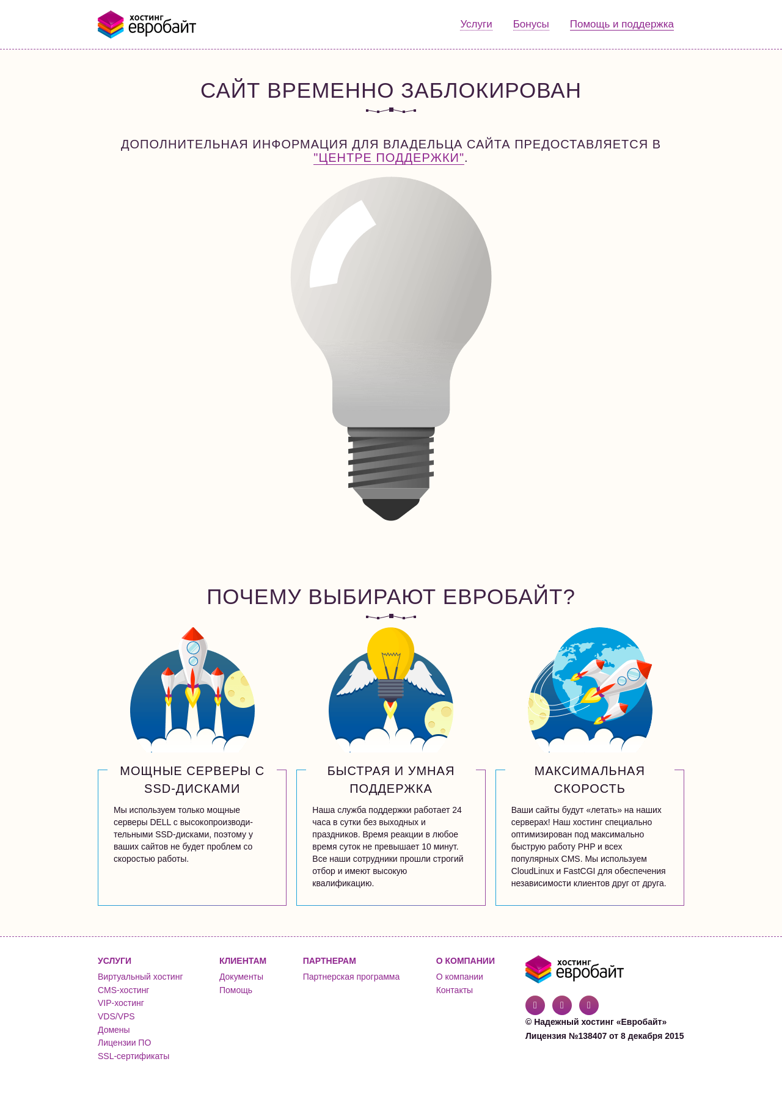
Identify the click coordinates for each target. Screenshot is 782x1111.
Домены (114, 1030)
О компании (459, 977)
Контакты (454, 990)
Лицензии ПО (124, 1042)
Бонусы (531, 24)
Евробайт (147, 24)
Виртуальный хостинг (140, 977)
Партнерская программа (351, 977)
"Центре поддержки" (388, 157)
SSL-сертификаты (133, 1056)
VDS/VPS (116, 1016)
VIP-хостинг (121, 1003)
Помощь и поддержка (622, 24)
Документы (241, 977)
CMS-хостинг (123, 990)
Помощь (235, 990)
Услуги (476, 24)
